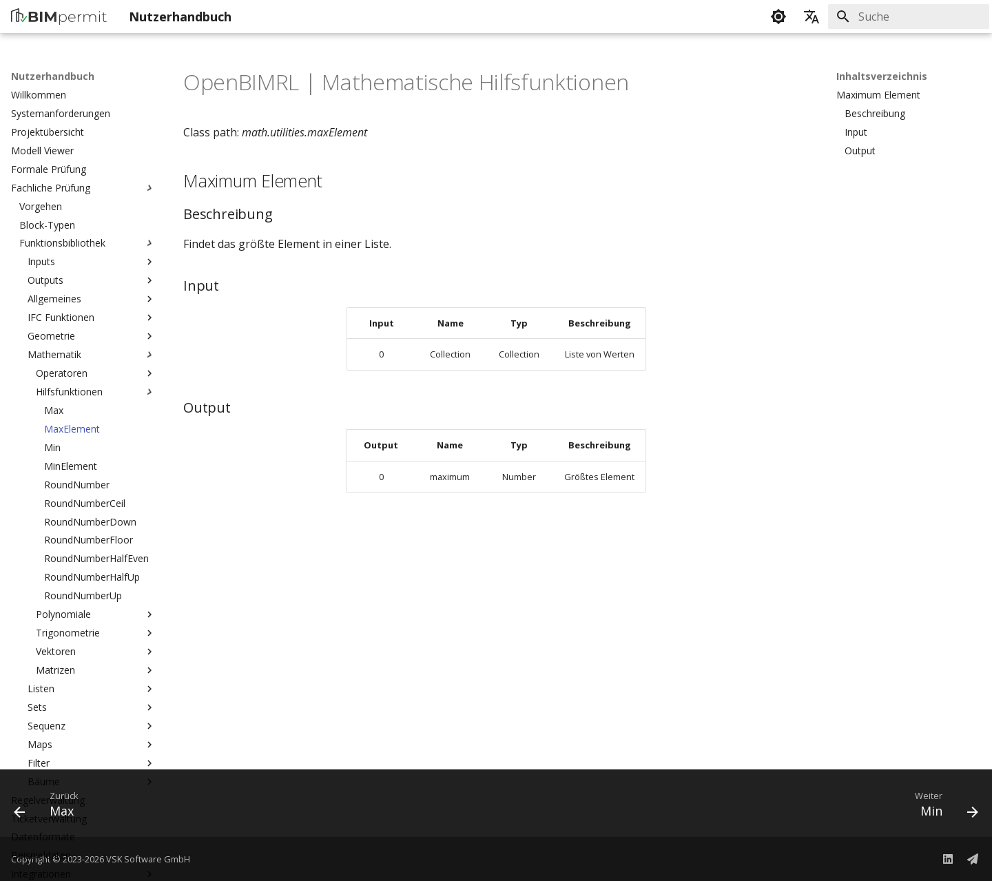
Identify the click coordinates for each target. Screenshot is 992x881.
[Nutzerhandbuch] (59, 16)
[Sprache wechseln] (811, 16)
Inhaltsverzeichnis (881, 76)
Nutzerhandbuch (52, 76)
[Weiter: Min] (941, 807)
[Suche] (908, 16)
